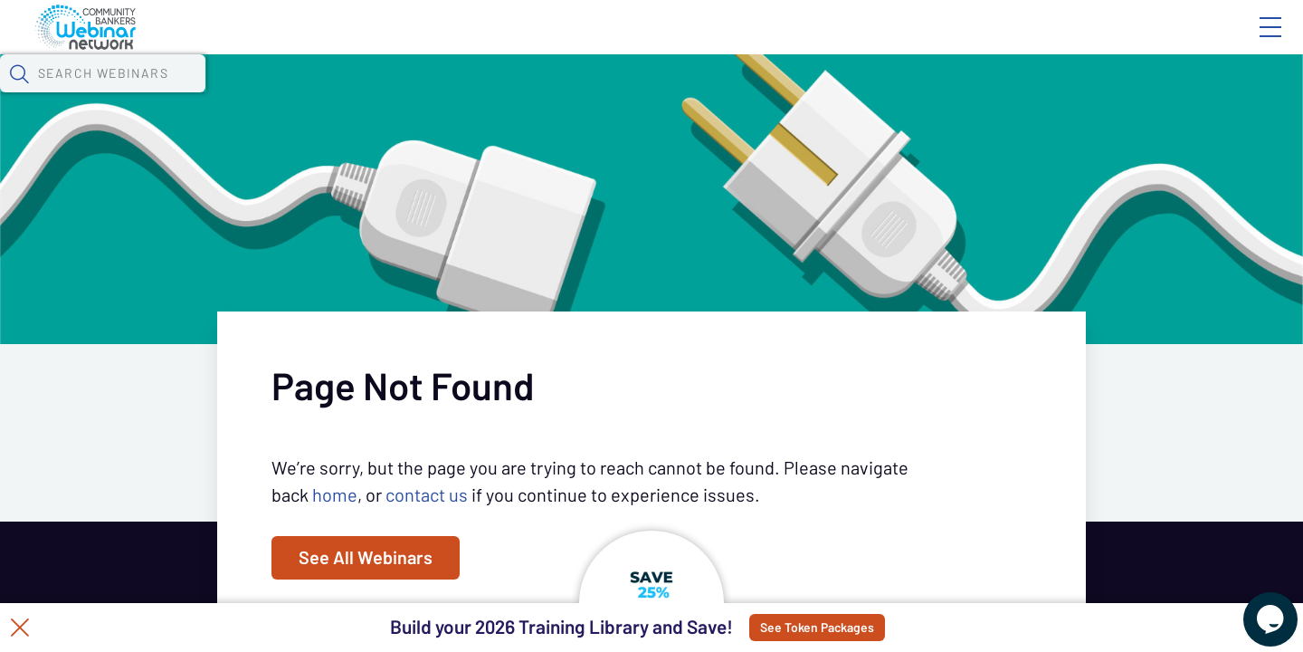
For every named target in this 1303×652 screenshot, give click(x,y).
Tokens (512, 95)
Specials (636, 95)
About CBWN (1124, 42)
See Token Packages (860, 628)
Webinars (321, 95)
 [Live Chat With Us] (1254, 606)
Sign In (1249, 43)
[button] (947, 93)
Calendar (422, 95)
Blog (1013, 43)
